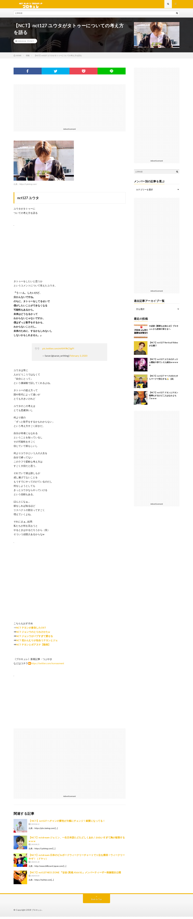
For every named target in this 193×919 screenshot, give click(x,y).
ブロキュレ (37, 912)
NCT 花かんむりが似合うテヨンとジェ (37, 642)
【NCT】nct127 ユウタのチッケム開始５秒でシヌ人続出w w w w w (163, 364)
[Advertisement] (69, 108)
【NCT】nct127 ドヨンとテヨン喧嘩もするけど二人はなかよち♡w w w (163, 398)
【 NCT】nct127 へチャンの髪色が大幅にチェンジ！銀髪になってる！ (67, 823)
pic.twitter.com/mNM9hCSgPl (58, 350)
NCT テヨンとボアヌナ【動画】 (33, 646)
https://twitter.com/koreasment (47, 665)
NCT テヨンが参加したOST (31, 629)
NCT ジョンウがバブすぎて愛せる (34, 638)
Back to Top (96, 901)
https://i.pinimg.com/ (28, 186)
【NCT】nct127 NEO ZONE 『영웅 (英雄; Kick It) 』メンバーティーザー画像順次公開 (75, 874)
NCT (32, 43)
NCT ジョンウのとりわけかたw (33, 634)
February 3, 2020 (78, 357)
